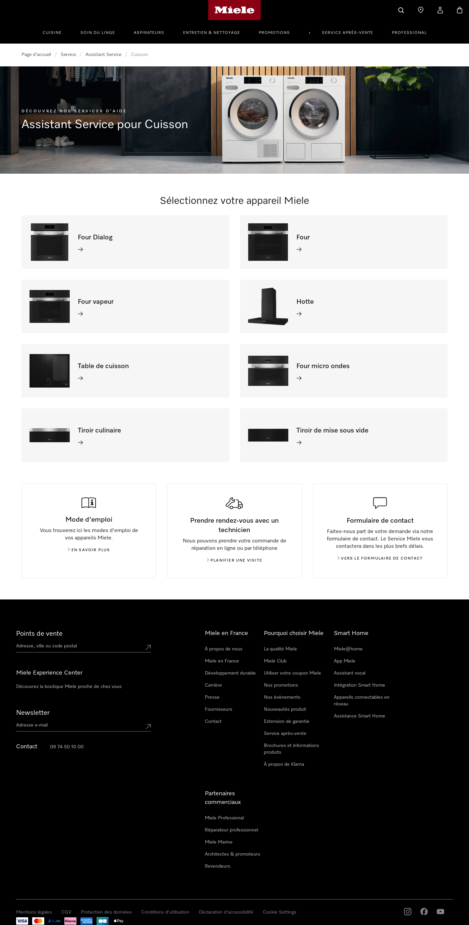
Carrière (213, 685)
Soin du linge (97, 33)
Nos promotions (281, 685)
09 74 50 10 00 (66, 747)
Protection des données (106, 912)
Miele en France (222, 661)
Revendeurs (217, 866)
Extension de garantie (286, 721)
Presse (212, 697)
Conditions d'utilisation (165, 912)
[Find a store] (421, 10)
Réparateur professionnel (231, 830)
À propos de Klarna (284, 764)
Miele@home (348, 649)
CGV (66, 912)
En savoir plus (89, 550)
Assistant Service (103, 54)
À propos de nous (223, 649)
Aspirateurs (149, 33)
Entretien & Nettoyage (211, 33)
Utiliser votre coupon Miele (292, 673)
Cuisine (52, 33)
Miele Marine (219, 842)
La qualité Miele (280, 649)
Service (68, 54)
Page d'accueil (36, 54)
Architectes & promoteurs (232, 854)
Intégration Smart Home (359, 685)
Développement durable (230, 673)
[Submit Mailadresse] (148, 726)
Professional (409, 33)
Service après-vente (347, 33)
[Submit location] (148, 647)
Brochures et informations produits (291, 749)
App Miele (344, 661)
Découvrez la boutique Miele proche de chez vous (69, 686)
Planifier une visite (234, 561)
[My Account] (440, 10)
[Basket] (460, 10)
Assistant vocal (349, 673)
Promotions (274, 33)
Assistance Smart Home (359, 716)
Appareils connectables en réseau (362, 700)
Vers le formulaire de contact (380, 559)
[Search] (401, 10)
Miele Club (275, 661)
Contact (213, 721)
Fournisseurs (218, 709)
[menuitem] (56, 32)
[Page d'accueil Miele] (234, 10)
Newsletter (33, 712)
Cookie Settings (279, 912)
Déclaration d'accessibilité (226, 912)
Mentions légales (34, 912)
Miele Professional (224, 818)
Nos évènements (282, 697)
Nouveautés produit (285, 709)
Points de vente (39, 633)
